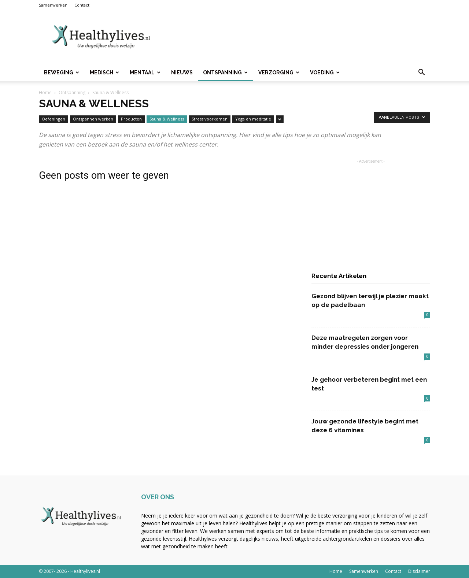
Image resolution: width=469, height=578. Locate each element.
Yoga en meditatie (253, 119)
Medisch (104, 72)
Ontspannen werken (93, 119)
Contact (81, 5)
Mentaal (145, 72)
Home (45, 92)
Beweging (61, 72)
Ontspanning (225, 72)
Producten (131, 119)
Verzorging (278, 72)
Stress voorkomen (210, 119)
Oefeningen (53, 119)
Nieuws (182, 72)
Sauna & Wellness (166, 119)
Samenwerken (53, 5)
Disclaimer (419, 571)
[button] (421, 73)
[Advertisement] (296, 37)
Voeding (325, 72)
